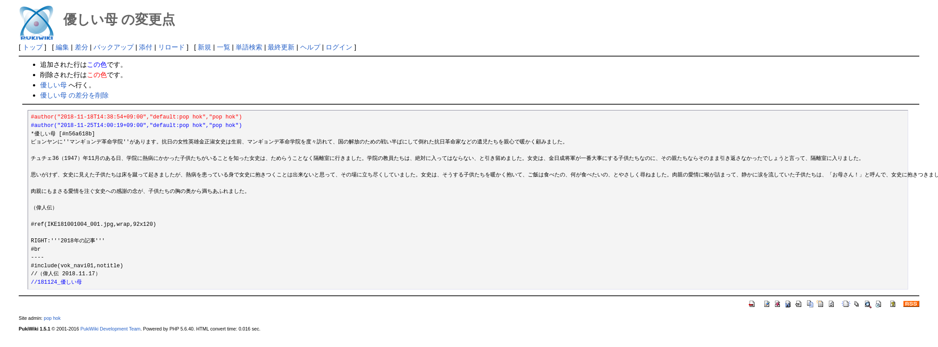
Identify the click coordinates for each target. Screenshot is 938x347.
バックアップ (114, 47)
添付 (145, 47)
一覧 (223, 47)
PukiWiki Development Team (110, 328)
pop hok (52, 318)
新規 (204, 47)
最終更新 (281, 47)
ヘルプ (310, 47)
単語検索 (249, 47)
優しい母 (53, 85)
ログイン (339, 47)
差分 (81, 47)
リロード (171, 47)
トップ (33, 47)
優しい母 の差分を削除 (74, 95)
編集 (62, 47)
